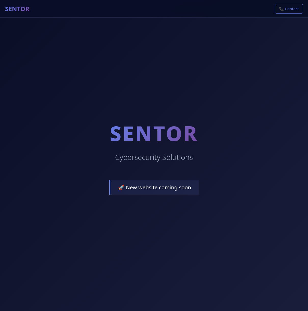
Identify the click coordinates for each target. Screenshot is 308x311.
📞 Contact (289, 8)
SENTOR (17, 9)
